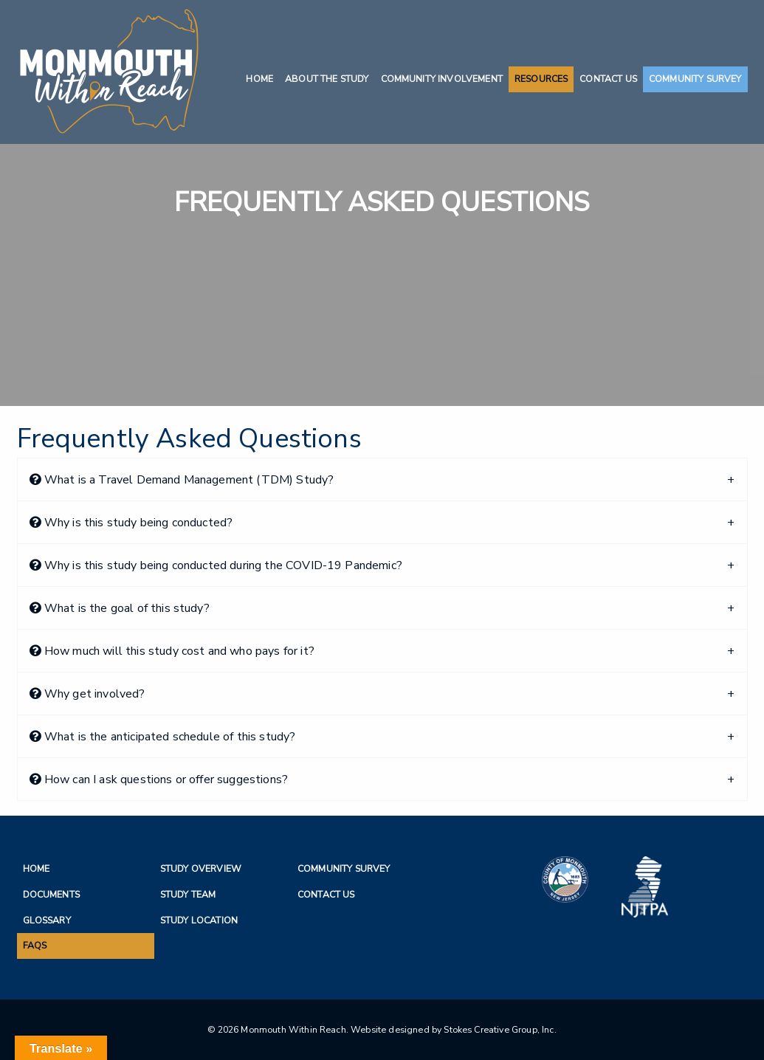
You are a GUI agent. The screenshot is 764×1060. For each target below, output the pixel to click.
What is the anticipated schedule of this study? (163, 737)
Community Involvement (442, 78)
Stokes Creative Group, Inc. (500, 1029)
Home (259, 78)
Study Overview (200, 868)
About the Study (326, 78)
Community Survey (695, 78)
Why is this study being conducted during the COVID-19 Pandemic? (216, 565)
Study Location (199, 920)
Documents (51, 894)
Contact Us (608, 78)
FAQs (35, 945)
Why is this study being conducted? (131, 522)
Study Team (188, 894)
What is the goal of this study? (120, 608)
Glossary (47, 920)
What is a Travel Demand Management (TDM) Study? (182, 480)
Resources (541, 78)
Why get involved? (87, 694)
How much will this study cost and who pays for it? (172, 651)
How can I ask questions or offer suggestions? (159, 779)
